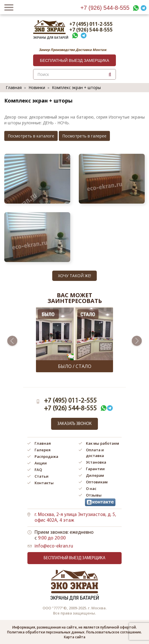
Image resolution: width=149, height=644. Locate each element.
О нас (91, 488)
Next (136, 341)
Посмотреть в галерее (84, 136)
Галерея (43, 449)
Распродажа (46, 456)
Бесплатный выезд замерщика (74, 60)
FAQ (38, 469)
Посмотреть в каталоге (31, 136)
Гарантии (95, 468)
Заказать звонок (74, 424)
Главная (14, 87)
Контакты (44, 482)
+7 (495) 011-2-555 (91, 24)
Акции (41, 463)
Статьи (42, 476)
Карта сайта (74, 637)
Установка (96, 462)
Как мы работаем (102, 443)
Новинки (37, 87)
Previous (12, 341)
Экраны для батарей (49, 36)
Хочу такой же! (74, 275)
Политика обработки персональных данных (45, 632)
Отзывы (94, 495)
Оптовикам (97, 482)
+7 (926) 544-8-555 (105, 8)
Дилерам (95, 475)
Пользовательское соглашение (113, 632)
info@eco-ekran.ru (54, 546)
